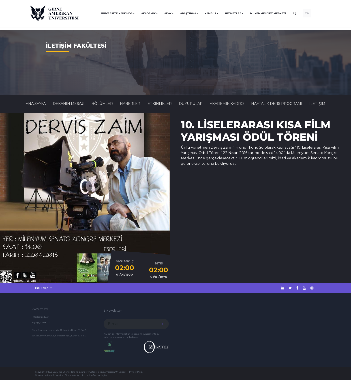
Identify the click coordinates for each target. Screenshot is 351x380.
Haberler (130, 103)
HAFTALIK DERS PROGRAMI (276, 103)
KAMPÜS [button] (210, 13)
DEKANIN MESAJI (68, 103)
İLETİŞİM (317, 103)
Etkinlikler (160, 103)
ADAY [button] (167, 13)
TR (307, 13)
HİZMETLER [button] (233, 13)
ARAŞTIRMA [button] (188, 13)
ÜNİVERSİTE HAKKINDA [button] (117, 13)
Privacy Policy (136, 372)
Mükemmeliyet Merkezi (268, 13)
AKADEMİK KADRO (227, 103)
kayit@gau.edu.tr (41, 322)
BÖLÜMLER (102, 103)
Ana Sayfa (36, 103)
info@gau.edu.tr (40, 317)
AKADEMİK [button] (148, 13)
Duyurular (191, 103)
